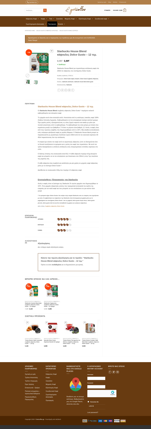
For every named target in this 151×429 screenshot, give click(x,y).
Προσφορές (52, 24)
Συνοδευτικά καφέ (102, 18)
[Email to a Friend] (65, 90)
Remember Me (93, 402)
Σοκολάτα (59, 19)
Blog (109, 2)
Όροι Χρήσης (29, 384)
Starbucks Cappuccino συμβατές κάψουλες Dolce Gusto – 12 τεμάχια (51, 304)
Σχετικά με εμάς (102, 2)
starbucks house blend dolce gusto (83, 81)
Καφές (44, 18)
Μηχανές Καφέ (71, 18)
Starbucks (69, 85)
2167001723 (32, 2)
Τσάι (51, 18)
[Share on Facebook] (58, 90)
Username (90, 374)
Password (90, 383)
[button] (119, 10)
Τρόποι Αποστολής (31, 377)
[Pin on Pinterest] (69, 90)
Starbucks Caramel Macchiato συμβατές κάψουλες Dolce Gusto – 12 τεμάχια (33, 304)
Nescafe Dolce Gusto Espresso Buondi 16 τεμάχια (52, 341)
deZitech (58, 419)
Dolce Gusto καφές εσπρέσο (69, 30)
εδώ (77, 404)
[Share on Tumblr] (72, 90)
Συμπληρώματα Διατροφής (36, 24)
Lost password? (92, 412)
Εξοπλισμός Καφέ (86, 18)
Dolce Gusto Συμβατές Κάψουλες (47, 30)
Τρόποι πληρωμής (31, 381)
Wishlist (115, 2)
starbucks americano (68, 81)
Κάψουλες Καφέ (32, 18)
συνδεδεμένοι (57, 265)
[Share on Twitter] (62, 90)
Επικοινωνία (122, 2)
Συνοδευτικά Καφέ (52, 391)
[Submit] (45, 10)
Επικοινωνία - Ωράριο (32, 388)
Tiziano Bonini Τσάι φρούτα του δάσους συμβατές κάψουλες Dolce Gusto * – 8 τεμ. (71, 342)
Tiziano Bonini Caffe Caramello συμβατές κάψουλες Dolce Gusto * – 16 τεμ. (33, 342)
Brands (61, 24)
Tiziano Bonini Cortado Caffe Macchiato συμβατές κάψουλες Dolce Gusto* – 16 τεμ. (90, 342)
